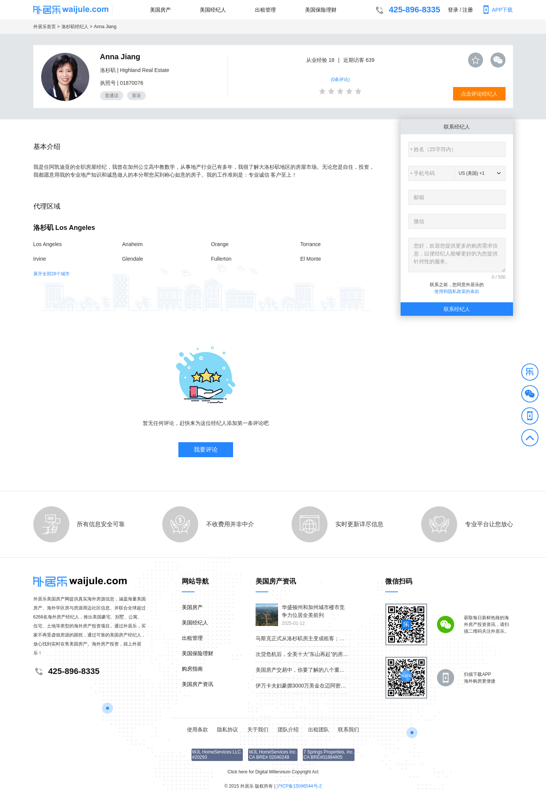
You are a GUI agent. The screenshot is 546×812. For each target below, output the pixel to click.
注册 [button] (467, 10)
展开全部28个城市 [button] (51, 273)
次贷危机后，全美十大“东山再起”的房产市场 (307, 654)
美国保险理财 (321, 10)
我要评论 (206, 449)
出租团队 (318, 729)
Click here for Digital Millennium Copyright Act (273, 771)
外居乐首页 (44, 26)
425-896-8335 (407, 10)
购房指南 (192, 669)
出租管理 (265, 10)
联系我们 (348, 729)
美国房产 (160, 10)
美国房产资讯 (197, 684)
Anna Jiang (105, 26)
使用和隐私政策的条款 (456, 291)
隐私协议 (227, 729)
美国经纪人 (213, 10)
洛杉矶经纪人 (74, 26)
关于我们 (257, 729)
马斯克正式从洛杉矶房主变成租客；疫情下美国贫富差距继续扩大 (332, 638)
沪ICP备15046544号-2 (299, 786)
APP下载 (496, 9)
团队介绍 (288, 729)
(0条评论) (340, 79)
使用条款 (197, 729)
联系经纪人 (457, 309)
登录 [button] (453, 10)
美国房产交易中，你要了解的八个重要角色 (305, 670)
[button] (530, 373)
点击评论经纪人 (479, 94)
